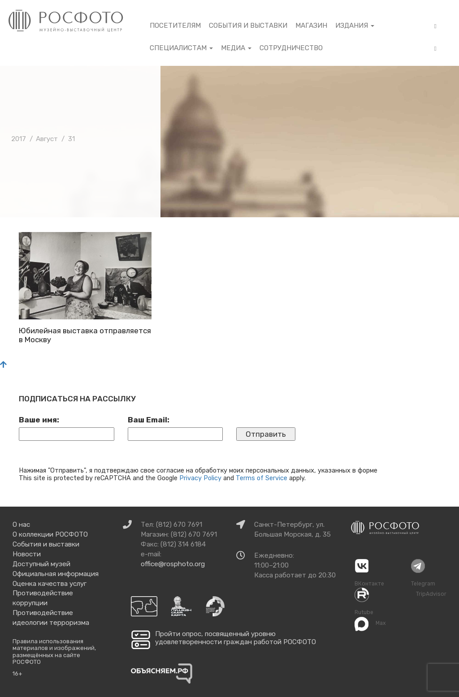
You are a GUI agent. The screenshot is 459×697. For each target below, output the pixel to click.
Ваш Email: (148, 419)
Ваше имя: (39, 419)
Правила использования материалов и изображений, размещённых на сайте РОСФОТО (54, 652)
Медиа (236, 48)
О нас (21, 525)
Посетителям (175, 26)
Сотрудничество (291, 48)
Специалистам (181, 48)
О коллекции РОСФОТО (50, 534)
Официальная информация (56, 574)
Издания (354, 26)
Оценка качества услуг (50, 584)
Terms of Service (261, 478)
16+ (17, 673)
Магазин (311, 26)
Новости (27, 554)
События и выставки (248, 26)
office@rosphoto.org (173, 564)
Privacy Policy (200, 478)
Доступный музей (41, 564)
